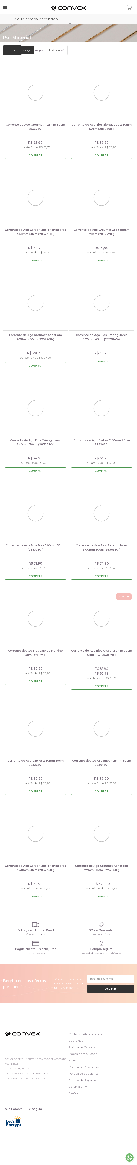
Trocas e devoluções (83, 1054)
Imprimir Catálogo (18, 50)
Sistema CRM (78, 1086)
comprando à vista (101, 934)
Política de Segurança (84, 1073)
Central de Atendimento (85, 1034)
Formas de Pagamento (85, 1080)
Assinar (110, 988)
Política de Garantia (82, 1047)
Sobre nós (76, 1040)
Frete (72, 1060)
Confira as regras (35, 934)
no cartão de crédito (35, 952)
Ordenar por (35, 50)
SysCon (74, 1093)
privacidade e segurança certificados (101, 952)
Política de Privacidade (84, 1067)
